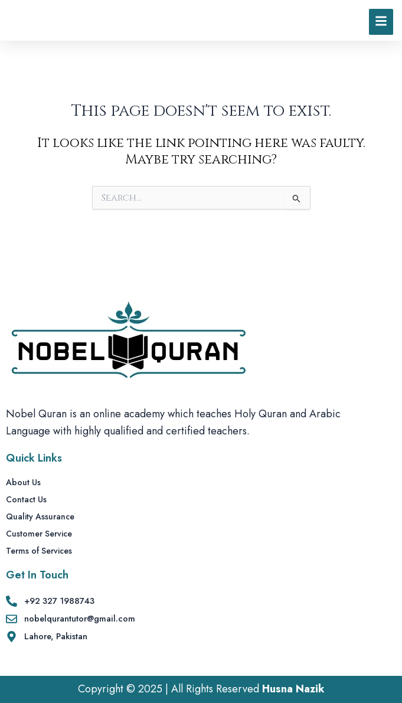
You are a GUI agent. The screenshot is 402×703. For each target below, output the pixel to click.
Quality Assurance (40, 517)
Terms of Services (39, 551)
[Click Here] (381, 29)
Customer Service (39, 534)
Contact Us (26, 500)
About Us (23, 483)
